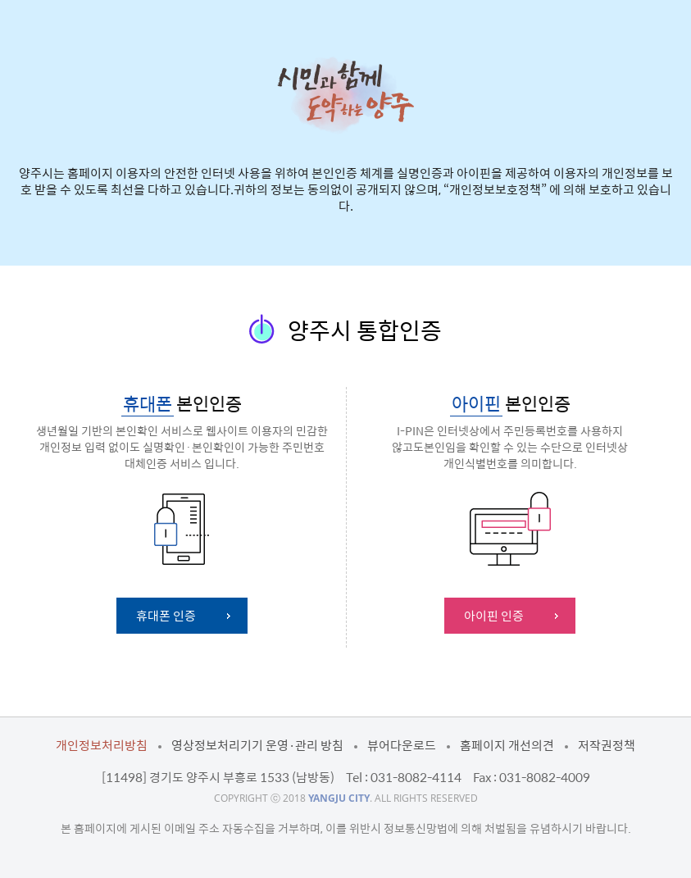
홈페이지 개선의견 (507, 745)
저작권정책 (606, 745)
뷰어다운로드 (401, 745)
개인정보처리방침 (102, 745)
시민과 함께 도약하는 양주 (345, 94)
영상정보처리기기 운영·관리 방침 (257, 745)
